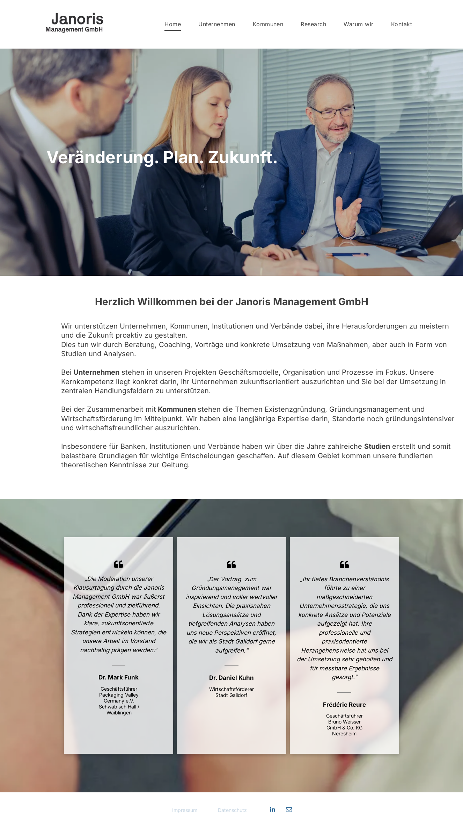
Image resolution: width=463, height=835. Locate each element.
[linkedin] (272, 810)
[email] (288, 810)
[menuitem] (173, 24)
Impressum (185, 810)
